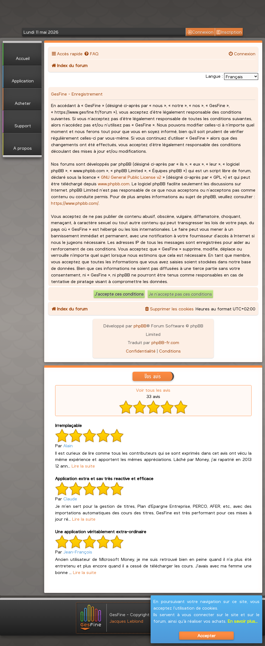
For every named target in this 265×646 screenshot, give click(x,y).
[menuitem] (91, 53)
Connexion (200, 32)
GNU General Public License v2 (131, 177)
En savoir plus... (243, 621)
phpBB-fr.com (165, 342)
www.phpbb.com (113, 183)
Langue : (214, 76)
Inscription (229, 32)
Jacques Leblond (126, 621)
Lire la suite (83, 465)
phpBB (140, 325)
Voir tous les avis (153, 390)
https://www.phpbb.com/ (74, 203)
